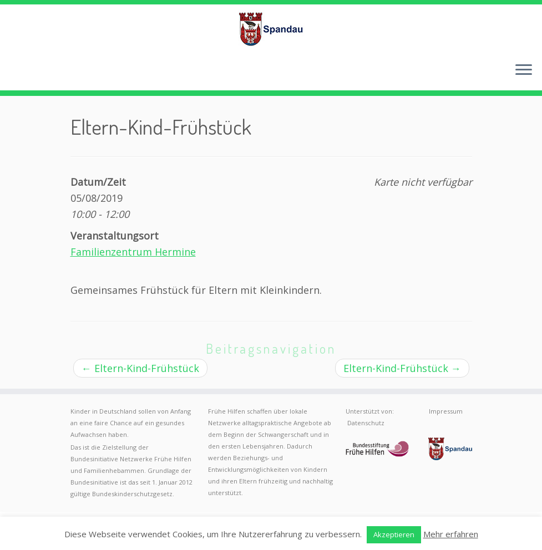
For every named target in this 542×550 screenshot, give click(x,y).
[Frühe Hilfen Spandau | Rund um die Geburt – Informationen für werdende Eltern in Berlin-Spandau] (271, 29)
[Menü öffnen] (523, 70)
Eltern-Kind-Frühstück (140, 368)
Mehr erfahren (450, 533)
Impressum (446, 411)
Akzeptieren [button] (393, 534)
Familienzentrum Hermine (133, 251)
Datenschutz (365, 423)
